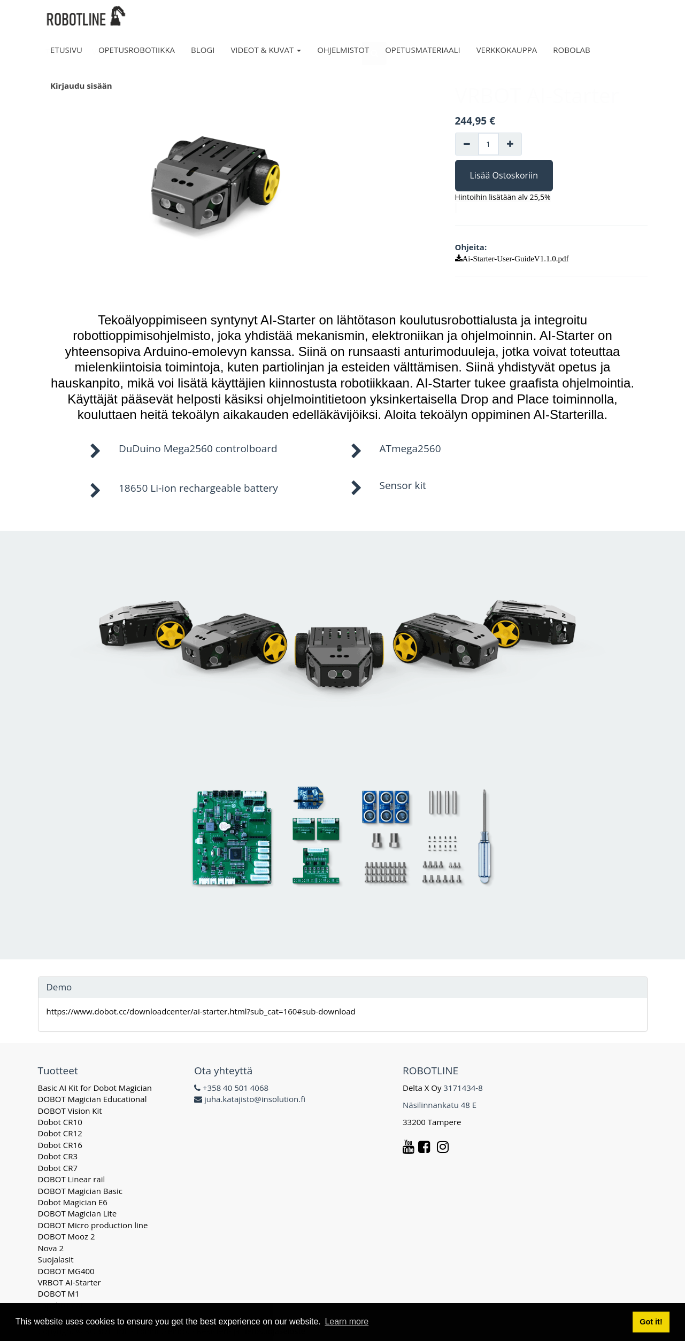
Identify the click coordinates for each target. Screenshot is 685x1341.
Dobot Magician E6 (72, 1202)
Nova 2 (51, 1248)
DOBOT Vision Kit (70, 1110)
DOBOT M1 (59, 1293)
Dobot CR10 (60, 1122)
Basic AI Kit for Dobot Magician (95, 1087)
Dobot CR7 (58, 1167)
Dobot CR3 (58, 1156)
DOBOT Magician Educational (92, 1099)
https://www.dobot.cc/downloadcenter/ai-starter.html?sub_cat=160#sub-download (201, 1011)
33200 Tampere (433, 1122)
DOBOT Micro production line (93, 1225)
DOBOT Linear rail (71, 1179)
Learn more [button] (346, 1321)
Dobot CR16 (60, 1145)
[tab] (343, 987)
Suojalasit (56, 1259)
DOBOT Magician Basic (80, 1190)
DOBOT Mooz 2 (66, 1236)
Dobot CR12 (60, 1133)
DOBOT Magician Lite (77, 1213)
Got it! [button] (651, 1321)
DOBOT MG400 (66, 1271)
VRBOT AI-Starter (69, 1282)
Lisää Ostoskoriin (504, 175)
